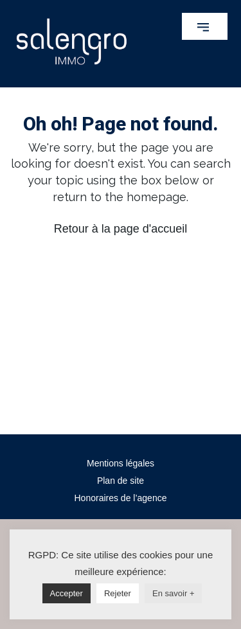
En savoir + (173, 593)
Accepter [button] (66, 593)
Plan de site (120, 480)
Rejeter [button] (117, 593)
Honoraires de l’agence (121, 498)
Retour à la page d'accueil (121, 228)
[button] (205, 26)
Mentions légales (120, 463)
